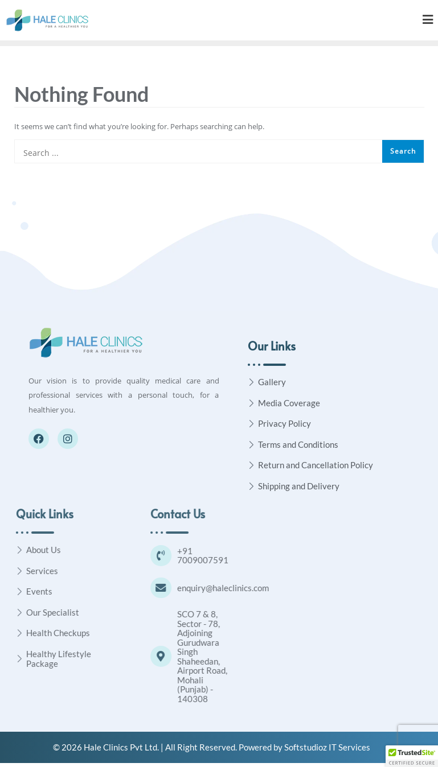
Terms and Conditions (298, 444)
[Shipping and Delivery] (251, 485)
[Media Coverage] (251, 402)
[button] (412, 756)
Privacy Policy (284, 423)
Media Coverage (289, 403)
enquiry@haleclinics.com (269, 590)
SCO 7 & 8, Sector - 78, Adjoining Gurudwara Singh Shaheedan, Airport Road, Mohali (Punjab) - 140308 (248, 660)
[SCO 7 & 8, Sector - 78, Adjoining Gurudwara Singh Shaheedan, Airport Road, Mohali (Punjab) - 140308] (206, 660)
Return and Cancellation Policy (315, 465)
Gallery (272, 382)
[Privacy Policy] (251, 423)
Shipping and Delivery (298, 486)
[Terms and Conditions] (251, 444)
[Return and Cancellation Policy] (251, 465)
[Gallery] (251, 382)
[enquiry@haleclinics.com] (206, 590)
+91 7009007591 (249, 557)
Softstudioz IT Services (327, 751)
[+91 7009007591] (206, 556)
